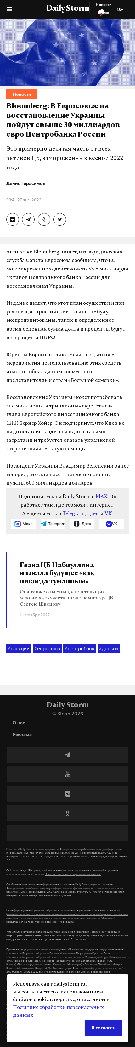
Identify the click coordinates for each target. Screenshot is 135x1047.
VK (108, 513)
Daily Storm (67, 9)
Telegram (73, 513)
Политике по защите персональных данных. (73, 874)
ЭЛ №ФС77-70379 (30, 856)
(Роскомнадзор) (90, 852)
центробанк (79, 649)
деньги (108, 649)
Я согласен (103, 1027)
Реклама (22, 734)
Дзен (93, 513)
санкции (19, 649)
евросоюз (47, 649)
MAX (101, 496)
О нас (19, 722)
